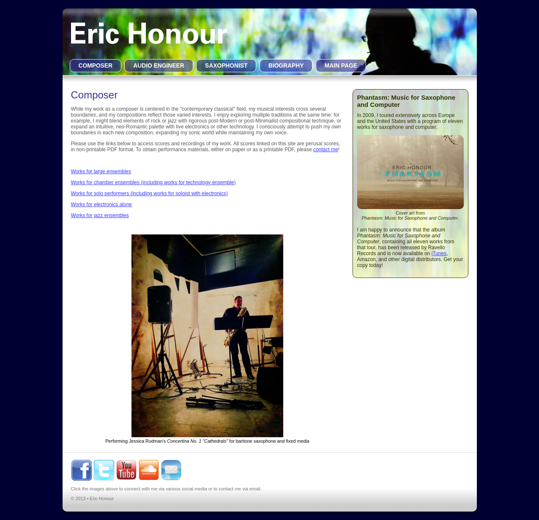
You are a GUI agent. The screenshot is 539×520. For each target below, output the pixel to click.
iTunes (439, 253)
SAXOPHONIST (226, 66)
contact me (325, 149)
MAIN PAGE (341, 66)
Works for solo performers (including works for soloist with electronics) (149, 193)
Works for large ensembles (101, 171)
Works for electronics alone (101, 204)
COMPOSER (96, 66)
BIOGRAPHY (286, 66)
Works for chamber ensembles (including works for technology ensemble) (153, 182)
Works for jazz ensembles (100, 215)
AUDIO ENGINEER (158, 66)
